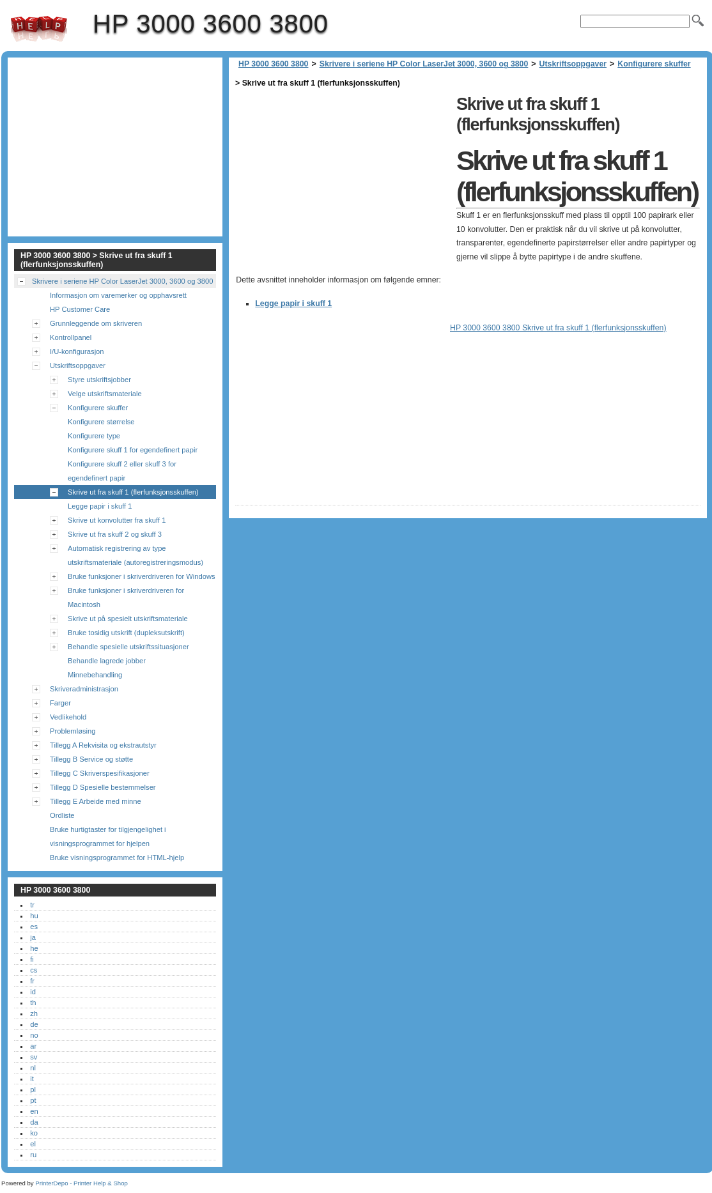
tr (32, 905)
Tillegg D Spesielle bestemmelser (103, 787)
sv (33, 1057)
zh (34, 1013)
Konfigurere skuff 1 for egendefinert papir (132, 450)
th (33, 1002)
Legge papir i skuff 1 (293, 303)
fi (32, 959)
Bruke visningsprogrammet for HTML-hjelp (117, 857)
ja (33, 937)
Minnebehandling (95, 675)
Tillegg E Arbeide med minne (95, 801)
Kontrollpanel (70, 337)
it (32, 1078)
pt (33, 1100)
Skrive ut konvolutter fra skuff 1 (117, 520)
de (34, 1024)
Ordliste (62, 815)
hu (34, 916)
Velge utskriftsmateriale (105, 393)
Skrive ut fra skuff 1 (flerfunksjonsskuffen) (133, 492)
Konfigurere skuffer (653, 63)
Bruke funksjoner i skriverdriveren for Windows (141, 576)
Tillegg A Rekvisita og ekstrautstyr (103, 745)
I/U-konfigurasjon (77, 351)
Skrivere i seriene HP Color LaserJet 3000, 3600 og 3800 (424, 63)
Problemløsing (73, 731)
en (34, 1111)
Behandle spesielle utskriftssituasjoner (128, 646)
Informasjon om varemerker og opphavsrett (118, 295)
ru (33, 1154)
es (34, 926)
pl (33, 1089)
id (33, 992)
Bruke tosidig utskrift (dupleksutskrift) (126, 632)
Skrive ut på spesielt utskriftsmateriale (128, 618)
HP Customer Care (80, 309)
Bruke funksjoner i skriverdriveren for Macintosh (126, 597)
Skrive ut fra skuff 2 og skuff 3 (115, 534)
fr (32, 981)
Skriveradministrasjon (84, 689)
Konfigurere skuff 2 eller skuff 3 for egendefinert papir (122, 471)
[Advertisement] (342, 180)
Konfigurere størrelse (101, 422)
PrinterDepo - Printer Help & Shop (81, 1183)
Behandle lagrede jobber (107, 661)
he (34, 948)
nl (33, 1068)
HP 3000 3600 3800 (39, 29)
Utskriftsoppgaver (573, 63)
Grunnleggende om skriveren (96, 323)
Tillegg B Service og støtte (91, 759)
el (33, 1144)
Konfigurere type (94, 436)
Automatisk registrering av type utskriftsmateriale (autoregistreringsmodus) (135, 555)
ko (34, 1133)
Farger (60, 703)
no (34, 1035)
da (34, 1122)
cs (33, 970)
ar (33, 1046)
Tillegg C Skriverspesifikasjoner (100, 773)
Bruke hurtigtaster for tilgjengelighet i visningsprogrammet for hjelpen (108, 836)
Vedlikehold (68, 717)
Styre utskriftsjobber (99, 379)
